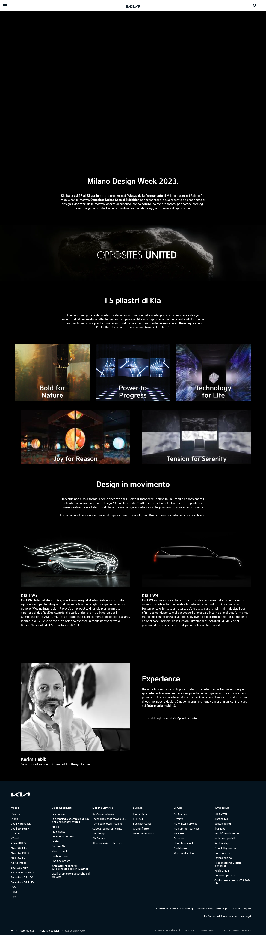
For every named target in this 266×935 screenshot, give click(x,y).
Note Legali (222, 908)
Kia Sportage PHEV (22, 872)
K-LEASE (138, 818)
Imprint (247, 908)
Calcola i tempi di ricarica (107, 828)
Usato (55, 841)
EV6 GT (15, 892)
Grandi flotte (141, 828)
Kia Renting (140, 813)
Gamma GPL (59, 846)
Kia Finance (58, 831)
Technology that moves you (109, 818)
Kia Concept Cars (224, 875)
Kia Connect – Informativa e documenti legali (227, 916)
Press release (222, 852)
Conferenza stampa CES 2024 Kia (232, 882)
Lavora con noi (223, 857)
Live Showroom (61, 860)
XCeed (15, 838)
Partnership (221, 843)
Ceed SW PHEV (20, 828)
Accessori (179, 838)
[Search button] (255, 6)
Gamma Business (143, 833)
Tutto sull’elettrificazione (107, 823)
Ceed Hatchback (21, 823)
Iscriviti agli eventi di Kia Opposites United (173, 718)
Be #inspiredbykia (103, 813)
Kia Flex (56, 826)
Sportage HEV (19, 867)
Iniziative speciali (224, 838)
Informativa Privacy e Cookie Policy (174, 908)
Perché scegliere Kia (226, 833)
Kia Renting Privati (63, 836)
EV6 (13, 887)
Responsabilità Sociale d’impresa (227, 864)
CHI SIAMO (220, 813)
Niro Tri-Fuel (59, 851)
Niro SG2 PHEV (20, 852)
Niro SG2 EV (18, 857)
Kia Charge (98, 833)
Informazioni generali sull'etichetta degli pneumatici (70, 867)
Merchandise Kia (184, 852)
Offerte (178, 818)
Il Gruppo (219, 828)
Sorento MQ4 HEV (22, 877)
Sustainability (222, 823)
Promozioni (58, 813)
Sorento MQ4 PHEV (22, 882)
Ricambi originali (183, 843)
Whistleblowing (205, 908)
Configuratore (60, 855)
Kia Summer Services (187, 828)
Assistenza (180, 848)
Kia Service (180, 813)
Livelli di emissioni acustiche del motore (71, 875)
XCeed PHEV (18, 843)
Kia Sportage (19, 862)
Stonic (14, 818)
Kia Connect (99, 838)
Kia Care (179, 833)
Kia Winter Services (185, 823)
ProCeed (16, 833)
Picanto (15, 813)
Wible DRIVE (221, 870)
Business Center (143, 823)
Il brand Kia (221, 818)
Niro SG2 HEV (19, 848)
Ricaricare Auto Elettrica (107, 843)
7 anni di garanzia (225, 848)
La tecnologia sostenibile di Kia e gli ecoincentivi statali (70, 820)
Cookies (236, 908)
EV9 (13, 896)
